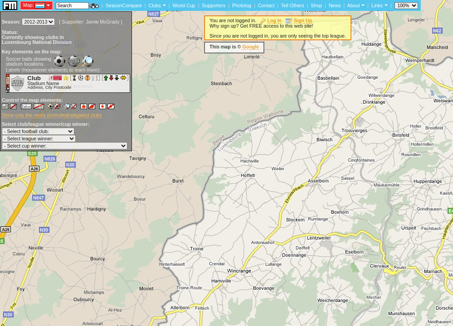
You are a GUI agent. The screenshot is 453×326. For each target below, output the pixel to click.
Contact (266, 5)
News (335, 5)
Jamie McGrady (103, 21)
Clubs (155, 5)
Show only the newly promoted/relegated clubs (52, 115)
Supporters (213, 5)
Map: (28, 5)
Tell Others (292, 5)
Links (377, 5)
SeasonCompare (124, 5)
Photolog (241, 5)
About (353, 5)
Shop (316, 5)
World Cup (183, 5)
